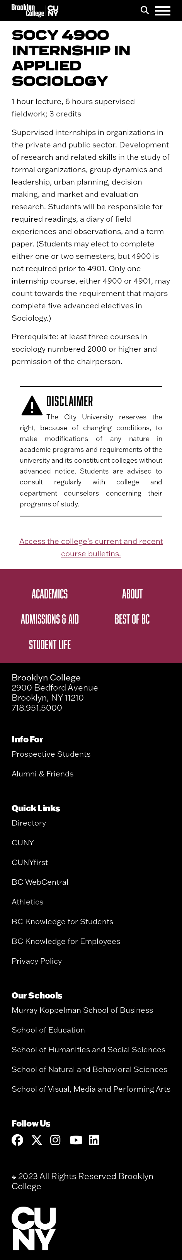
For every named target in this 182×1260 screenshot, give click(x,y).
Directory (29, 822)
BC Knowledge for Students (62, 921)
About (132, 593)
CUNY (23, 842)
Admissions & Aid (50, 619)
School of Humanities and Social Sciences (88, 1049)
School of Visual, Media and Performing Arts (91, 1089)
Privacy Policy (37, 961)
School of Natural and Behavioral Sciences (89, 1069)
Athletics (27, 901)
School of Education (48, 1029)
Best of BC (132, 619)
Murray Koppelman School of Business (82, 1010)
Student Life (50, 644)
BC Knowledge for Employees (66, 941)
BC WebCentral (40, 882)
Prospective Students (51, 754)
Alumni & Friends (42, 773)
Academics (50, 593)
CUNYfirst (30, 862)
